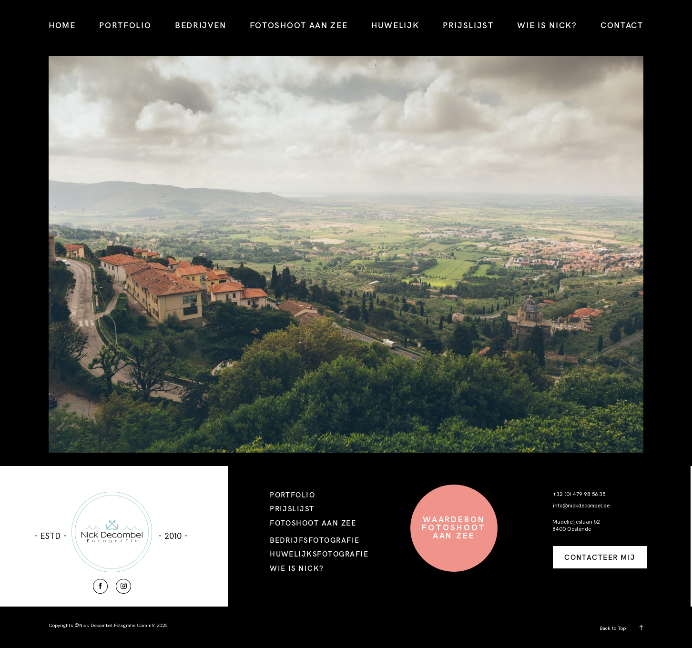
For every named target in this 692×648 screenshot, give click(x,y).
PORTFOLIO (125, 25)
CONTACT (621, 25)
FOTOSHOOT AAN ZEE (299, 25)
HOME (62, 25)
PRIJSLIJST (468, 25)
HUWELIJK (395, 25)
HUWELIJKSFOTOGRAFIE (319, 553)
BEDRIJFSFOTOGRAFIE (315, 540)
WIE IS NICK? (547, 25)
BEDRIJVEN (200, 25)
